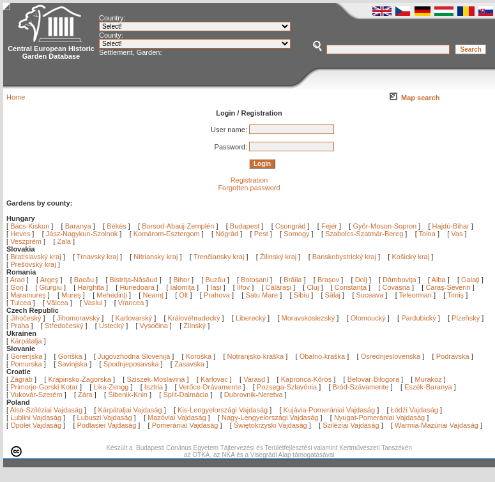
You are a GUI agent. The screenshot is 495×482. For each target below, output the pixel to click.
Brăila (293, 279)
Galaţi (471, 279)
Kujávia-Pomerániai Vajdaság (330, 410)
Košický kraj (410, 256)
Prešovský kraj (33, 264)
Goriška (70, 356)
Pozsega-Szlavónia (287, 387)
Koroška (198, 356)
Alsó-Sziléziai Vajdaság (46, 410)
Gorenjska (26, 356)
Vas (456, 233)
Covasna (396, 287)
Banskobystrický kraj (344, 256)
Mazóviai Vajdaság (177, 417)
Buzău (216, 279)
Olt (184, 295)
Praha (19, 325)
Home (15, 97)
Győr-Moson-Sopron (384, 226)
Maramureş (29, 295)
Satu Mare (262, 295)
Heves (20, 233)
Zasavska (189, 364)
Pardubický (418, 318)
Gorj (18, 287)
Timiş (456, 295)
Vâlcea (58, 302)
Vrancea (132, 302)
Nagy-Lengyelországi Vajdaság (270, 417)
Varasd (254, 379)
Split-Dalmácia (185, 394)
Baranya (78, 226)
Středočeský (64, 325)
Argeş (50, 279)
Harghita (91, 287)
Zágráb (22, 379)
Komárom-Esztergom (166, 233)
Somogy (296, 233)
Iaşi (216, 287)
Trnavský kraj (98, 256)
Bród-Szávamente (361, 387)
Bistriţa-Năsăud (135, 279)
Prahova (218, 295)
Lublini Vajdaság (35, 417)
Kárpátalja (26, 341)
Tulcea (21, 302)
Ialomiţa (183, 287)
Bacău (85, 279)
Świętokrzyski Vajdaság (270, 425)
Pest (261, 233)
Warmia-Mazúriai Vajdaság (436, 425)
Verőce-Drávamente (210, 387)
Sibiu (303, 295)
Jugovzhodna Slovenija (134, 356)
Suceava (371, 295)
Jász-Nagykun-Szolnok (82, 233)
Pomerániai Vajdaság (185, 425)
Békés (116, 226)
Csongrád (290, 226)
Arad (18, 279)
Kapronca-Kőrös (306, 379)
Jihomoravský (78, 318)
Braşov (329, 279)
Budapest (244, 226)
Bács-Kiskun (29, 226)
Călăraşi (279, 287)
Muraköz (428, 379)
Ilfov (244, 287)
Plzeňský (466, 318)
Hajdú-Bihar (450, 226)
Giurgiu (51, 287)
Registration (249, 180)
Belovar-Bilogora (373, 379)
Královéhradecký (194, 318)
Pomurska (27, 364)
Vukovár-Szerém (36, 394)
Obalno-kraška (323, 356)
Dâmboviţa (400, 279)
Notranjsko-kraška (255, 356)
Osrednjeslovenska (391, 356)
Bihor (182, 279)
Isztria (153, 387)
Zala (64, 241)
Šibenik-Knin (128, 394)
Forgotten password (249, 188)
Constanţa (352, 287)
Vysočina (154, 325)
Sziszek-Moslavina (155, 379)
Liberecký (251, 318)
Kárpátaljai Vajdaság (130, 410)
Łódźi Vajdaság (414, 410)
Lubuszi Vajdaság (104, 417)
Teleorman (416, 295)
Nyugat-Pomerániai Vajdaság (379, 417)
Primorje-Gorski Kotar (44, 387)
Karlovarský (134, 318)
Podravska (452, 356)
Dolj (362, 279)
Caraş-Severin (448, 287)
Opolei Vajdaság (35, 425)
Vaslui (94, 302)
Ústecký (111, 325)
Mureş (72, 295)
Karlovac (214, 379)
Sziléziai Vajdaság (351, 425)
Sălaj (334, 295)
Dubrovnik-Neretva (253, 394)
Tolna (427, 233)
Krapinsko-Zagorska (79, 379)
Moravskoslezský (308, 318)
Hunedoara (137, 287)
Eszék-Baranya (428, 387)
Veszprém (26, 241)
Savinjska (72, 364)
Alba (440, 279)
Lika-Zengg (110, 387)
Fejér (329, 226)
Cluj (314, 287)
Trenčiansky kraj (219, 256)
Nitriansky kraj (155, 256)
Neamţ (153, 295)
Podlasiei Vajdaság (107, 425)
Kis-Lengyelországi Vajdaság (223, 410)
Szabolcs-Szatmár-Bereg (364, 233)
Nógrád (226, 233)
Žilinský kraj (279, 256)
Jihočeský (25, 318)
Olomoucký (368, 318)
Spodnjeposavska (131, 364)
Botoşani (255, 279)
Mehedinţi (112, 295)
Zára (85, 394)
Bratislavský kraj (35, 256)
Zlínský (194, 325)
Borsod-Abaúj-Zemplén (178, 226)
